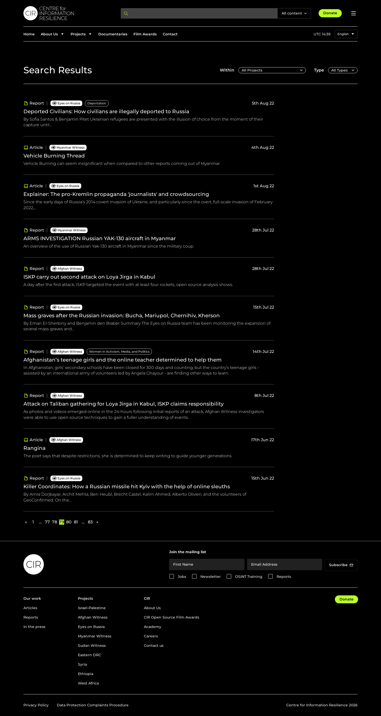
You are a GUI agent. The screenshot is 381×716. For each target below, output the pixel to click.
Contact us (154, 645)
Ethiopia (85, 673)
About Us (152, 608)
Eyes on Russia (91, 626)
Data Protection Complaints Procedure (93, 705)
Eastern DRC (89, 655)
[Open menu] (353, 13)
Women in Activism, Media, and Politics (119, 351)
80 (68, 522)
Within (227, 70)
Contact (170, 34)
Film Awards (145, 34)
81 (76, 522)
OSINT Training (248, 576)
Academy (152, 626)
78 (54, 522)
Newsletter (210, 576)
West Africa (88, 683)
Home (29, 34)
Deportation (96, 103)
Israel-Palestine (92, 608)
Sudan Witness (92, 645)
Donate (330, 13)
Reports (284, 576)
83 (90, 522)
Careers (151, 636)
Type (319, 70)
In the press (34, 626)
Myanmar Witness (94, 636)
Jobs (182, 576)
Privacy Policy (36, 705)
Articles (30, 608)
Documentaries (112, 34)
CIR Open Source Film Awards (171, 617)
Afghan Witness (92, 617)
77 (47, 522)
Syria (82, 664)
